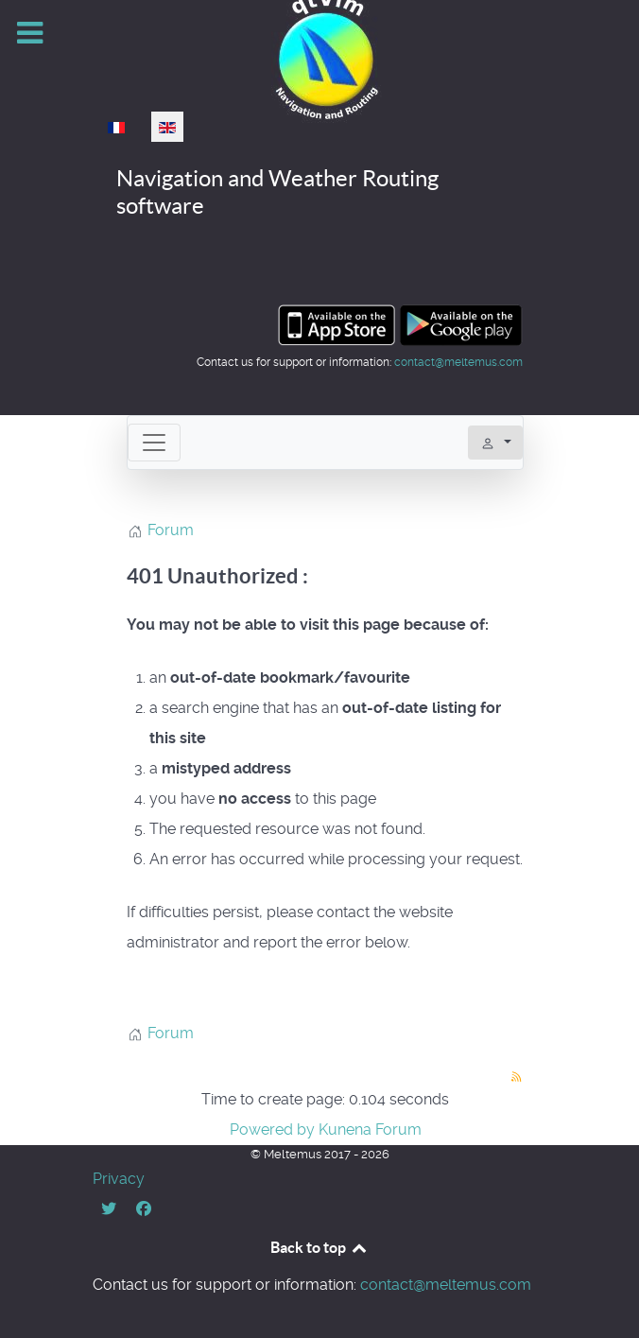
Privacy (119, 1179)
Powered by (272, 1129)
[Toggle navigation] (154, 442)
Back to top (319, 1247)
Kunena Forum (370, 1129)
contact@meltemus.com (458, 362)
